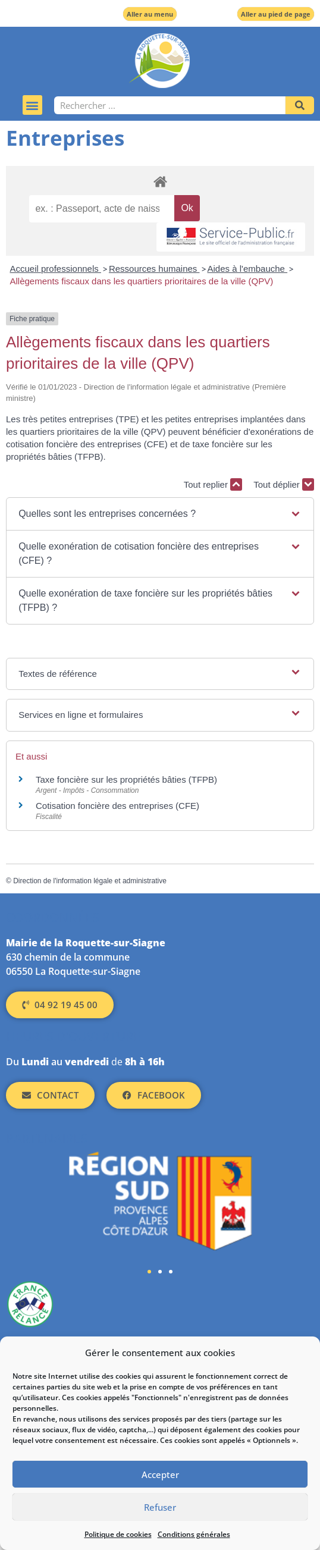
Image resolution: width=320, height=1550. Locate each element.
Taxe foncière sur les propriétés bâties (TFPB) (126, 779)
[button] (32, 105)
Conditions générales (194, 1534)
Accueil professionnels (55, 268)
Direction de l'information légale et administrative (90, 881)
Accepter (160, 1474)
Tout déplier (283, 484)
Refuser (160, 1507)
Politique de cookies (118, 1534)
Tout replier (213, 484)
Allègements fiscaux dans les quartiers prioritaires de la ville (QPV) (142, 281)
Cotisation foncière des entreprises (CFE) (117, 806)
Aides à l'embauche (248, 268)
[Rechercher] (300, 105)
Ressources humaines (154, 268)
